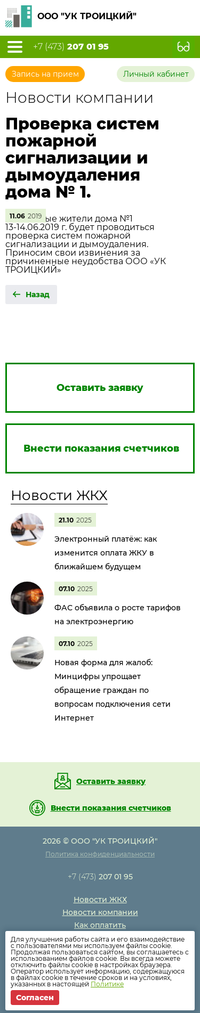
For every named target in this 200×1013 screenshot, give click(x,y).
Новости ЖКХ (59, 495)
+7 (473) (71, 47)
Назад (38, 294)
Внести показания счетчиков (111, 808)
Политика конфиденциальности (100, 854)
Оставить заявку (111, 781)
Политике (107, 984)
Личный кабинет (156, 74)
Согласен (35, 997)
